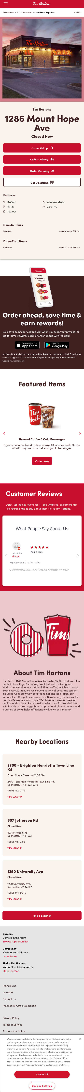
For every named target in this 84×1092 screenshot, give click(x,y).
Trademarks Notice (14, 1031)
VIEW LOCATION (14, 796)
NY (18, 12)
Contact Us (9, 999)
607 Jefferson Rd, (19, 834)
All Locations (8, 12)
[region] (42, 1063)
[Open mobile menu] (6, 4)
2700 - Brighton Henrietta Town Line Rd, (31, 783)
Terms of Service (12, 1024)
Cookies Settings (42, 1085)
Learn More (10, 956)
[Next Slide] (80, 433)
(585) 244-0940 (16, 892)
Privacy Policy (11, 1018)
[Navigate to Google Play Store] (56, 345)
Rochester (27, 12)
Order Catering (42, 171)
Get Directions (42, 182)
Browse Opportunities (15, 941)
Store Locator (11, 971)
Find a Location (42, 915)
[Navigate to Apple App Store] (27, 345)
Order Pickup (42, 148)
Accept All (42, 1074)
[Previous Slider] (4, 433)
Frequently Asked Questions (19, 1005)
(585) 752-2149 (16, 790)
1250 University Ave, (19, 885)
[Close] (80, 1039)
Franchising (9, 985)
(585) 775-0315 (16, 841)
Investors (8, 992)
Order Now (42, 461)
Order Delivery (42, 159)
